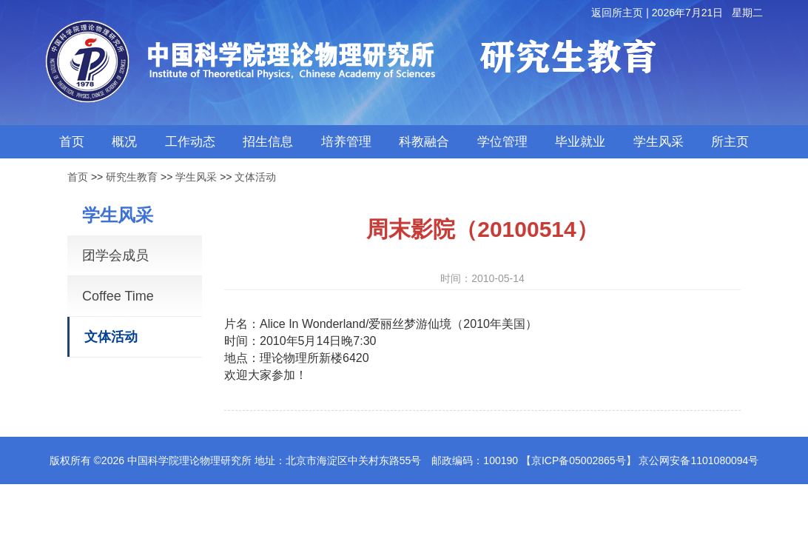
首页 (77, 177)
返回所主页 (617, 13)
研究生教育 (132, 177)
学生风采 (196, 177)
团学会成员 (115, 255)
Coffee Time (118, 296)
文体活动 (255, 177)
